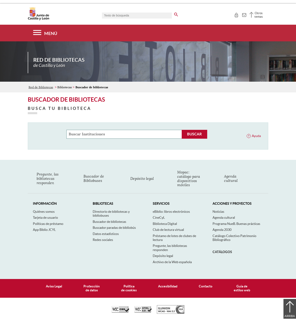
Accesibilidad (167, 286)
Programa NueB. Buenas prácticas (236, 224)
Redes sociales (103, 240)
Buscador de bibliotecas (109, 221)
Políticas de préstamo (48, 224)
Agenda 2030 (222, 229)
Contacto (205, 286)
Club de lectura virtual (168, 229)
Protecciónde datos (91, 288)
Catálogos (222, 252)
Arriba (289, 316)
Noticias (218, 211)
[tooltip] (236, 14)
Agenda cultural (224, 217)
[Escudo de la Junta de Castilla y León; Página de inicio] (38, 19)
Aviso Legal (54, 286)
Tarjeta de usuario (45, 217)
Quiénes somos (44, 211)
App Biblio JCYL (44, 229)
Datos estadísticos (106, 234)
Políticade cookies (129, 288)
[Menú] (45, 33)
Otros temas (258, 14)
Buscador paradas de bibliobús (114, 227)
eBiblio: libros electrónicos (171, 211)
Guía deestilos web (242, 288)
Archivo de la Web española (172, 262)
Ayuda (256, 136)
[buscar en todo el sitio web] (176, 13)
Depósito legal (163, 256)
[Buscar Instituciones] (194, 134)
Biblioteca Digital (165, 224)
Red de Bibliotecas (41, 87)
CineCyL (159, 217)
